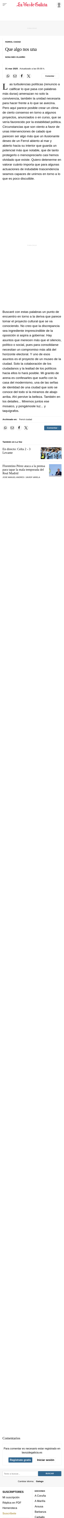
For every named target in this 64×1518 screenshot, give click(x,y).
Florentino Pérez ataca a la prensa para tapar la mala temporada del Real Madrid (23, 469)
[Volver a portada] (32, 4)
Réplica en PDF (11, 1502)
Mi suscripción (10, 1497)
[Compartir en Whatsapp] (8, 76)
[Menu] (4, 4)
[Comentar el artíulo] (50, 76)
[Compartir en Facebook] (22, 76)
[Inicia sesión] (58, 4)
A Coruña (40, 1495)
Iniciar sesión (45, 1459)
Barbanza (40, 1511)
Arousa (39, 1506)
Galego (39, 1481)
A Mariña (40, 1500)
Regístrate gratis (20, 1459)
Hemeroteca (9, 1507)
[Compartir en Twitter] (29, 76)
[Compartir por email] (15, 76)
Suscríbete (9, 1513)
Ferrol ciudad (25, 419)
